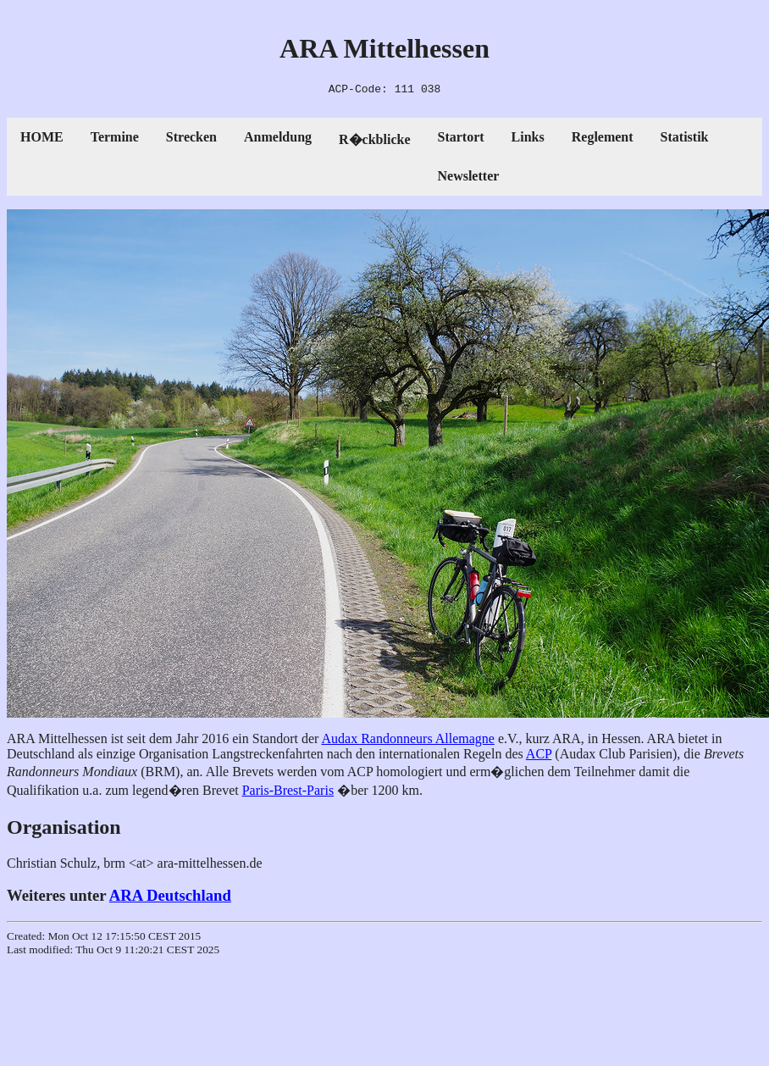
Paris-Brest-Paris (288, 793)
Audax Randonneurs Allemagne (408, 741)
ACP (539, 756)
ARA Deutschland (170, 898)
